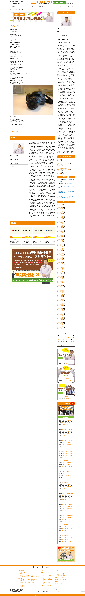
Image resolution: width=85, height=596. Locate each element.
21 (73, 341)
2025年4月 (60, 218)
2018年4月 (60, 281)
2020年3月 (60, 260)
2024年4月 (60, 226)
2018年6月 (60, 278)
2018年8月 (60, 276)
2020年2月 (60, 262)
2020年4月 (60, 259)
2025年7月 (60, 216)
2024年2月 (60, 227)
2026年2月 (60, 207)
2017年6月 (60, 292)
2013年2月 (60, 323)
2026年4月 (60, 204)
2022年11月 (60, 244)
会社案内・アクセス (47, 575)
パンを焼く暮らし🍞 (27, 236)
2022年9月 (60, 246)
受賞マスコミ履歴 (46, 582)
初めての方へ (14, 6)
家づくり (59, 164)
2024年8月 (60, 222)
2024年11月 (60, 221)
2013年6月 (60, 318)
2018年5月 (60, 280)
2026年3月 (60, 205)
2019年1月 (60, 271)
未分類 (59, 173)
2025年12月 (60, 209)
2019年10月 (60, 266)
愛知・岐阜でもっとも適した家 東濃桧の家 (28, 579)
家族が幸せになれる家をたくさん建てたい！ (29, 573)
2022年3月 (60, 250)
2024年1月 (60, 228)
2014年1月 (60, 310)
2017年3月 (60, 296)
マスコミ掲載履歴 (61, 168)
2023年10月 (60, 230)
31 (63, 345)
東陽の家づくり (42, 6)
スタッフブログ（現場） (60, 581)
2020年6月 (60, 257)
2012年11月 (60, 327)
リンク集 (57, 570)
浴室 (58, 160)
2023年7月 (60, 234)
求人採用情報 (45, 583)
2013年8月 (60, 315)
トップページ (38, 567)
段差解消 (35, 236)
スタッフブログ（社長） (60, 577)
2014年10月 (60, 303)
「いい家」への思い (33, 6)
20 (71, 341)
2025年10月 (60, 212)
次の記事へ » (18, 131)
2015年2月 (60, 299)
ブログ (61, 6)
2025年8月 (60, 214)
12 (68, 339)
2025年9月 (60, 213)
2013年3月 (60, 322)
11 (66, 339)
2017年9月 (60, 288)
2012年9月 (60, 329)
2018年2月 (60, 283)
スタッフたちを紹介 (47, 578)
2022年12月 (60, 243)
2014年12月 (60, 301)
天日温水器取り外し (49, 236)
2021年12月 (60, 254)
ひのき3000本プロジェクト (48, 580)
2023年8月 (60, 232)
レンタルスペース (58, 583)
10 (63, 339)
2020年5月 (60, 258)
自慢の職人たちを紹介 (47, 579)
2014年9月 (60, 304)
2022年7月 (60, 249)
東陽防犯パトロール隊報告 (63, 163)
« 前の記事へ (12, 131)
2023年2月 (60, 240)
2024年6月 (60, 223)
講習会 (11, 236)
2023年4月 (60, 237)
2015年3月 (60, 297)
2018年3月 (60, 282)
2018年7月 (60, 277)
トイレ (59, 159)
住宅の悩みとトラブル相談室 (63, 169)
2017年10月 (60, 287)
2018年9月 (60, 274)
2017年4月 (60, 295)
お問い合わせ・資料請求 (46, 585)
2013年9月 (60, 314)
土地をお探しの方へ (70, 3)
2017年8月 (60, 290)
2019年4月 (60, 268)
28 (73, 343)
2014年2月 (60, 309)
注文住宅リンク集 (60, 573)
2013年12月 (60, 312)
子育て (59, 167)
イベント (59, 172)
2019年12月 (60, 264)
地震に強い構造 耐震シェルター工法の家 (28, 580)
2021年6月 (60, 255)
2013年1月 (60, 324)
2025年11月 (60, 211)
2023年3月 (60, 239)
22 (58, 343)
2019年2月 (60, 269)
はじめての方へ (21, 570)
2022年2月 (60, 251)
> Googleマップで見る (56, 591)
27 (71, 343)
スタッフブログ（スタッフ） (61, 579)
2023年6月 (60, 235)
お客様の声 (22, 586)
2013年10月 (60, 313)
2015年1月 (60, 300)
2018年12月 (60, 272)
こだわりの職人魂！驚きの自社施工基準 (28, 582)
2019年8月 (60, 267)
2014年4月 (60, 306)
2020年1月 (60, 263)
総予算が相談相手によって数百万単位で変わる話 (30, 576)
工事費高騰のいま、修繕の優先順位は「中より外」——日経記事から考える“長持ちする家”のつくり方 (66, 196)
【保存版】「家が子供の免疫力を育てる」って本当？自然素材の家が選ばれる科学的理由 (66, 191)
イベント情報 (43, 570)
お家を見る (24, 6)
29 (58, 345)
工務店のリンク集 (60, 571)
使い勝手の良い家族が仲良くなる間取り (28, 575)
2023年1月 (60, 241)
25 (66, 343)
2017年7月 (60, 291)
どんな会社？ (51, 6)
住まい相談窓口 (46, 576)
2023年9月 (60, 231)
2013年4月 (60, 320)
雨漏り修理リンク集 (61, 575)
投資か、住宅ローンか (67, 183)
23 (61, 343)
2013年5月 (60, 319)
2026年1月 (60, 208)
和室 (58, 161)
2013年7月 (60, 317)
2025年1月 (60, 220)
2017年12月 (60, 286)
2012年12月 (60, 326)
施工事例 (22, 585)
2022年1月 (60, 253)
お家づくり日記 (70, 6)
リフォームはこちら (70, 1)
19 (68, 341)
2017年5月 (60, 294)
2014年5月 (60, 305)
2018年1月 (60, 285)
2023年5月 (60, 236)
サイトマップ (47, 567)
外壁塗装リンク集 (60, 574)
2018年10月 (60, 273)
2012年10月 (60, 328)
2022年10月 (60, 245)
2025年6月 (60, 217)
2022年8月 (60, 248)
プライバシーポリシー (45, 587)
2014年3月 (60, 308)
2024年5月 (60, 225)
